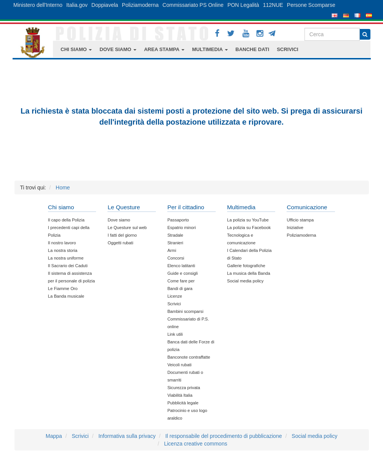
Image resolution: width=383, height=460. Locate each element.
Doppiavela (104, 5)
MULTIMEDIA (210, 49)
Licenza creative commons (195, 444)
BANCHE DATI (252, 49)
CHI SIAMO (76, 49)
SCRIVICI (287, 49)
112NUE (273, 5)
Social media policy (314, 436)
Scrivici (80, 436)
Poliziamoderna (140, 5)
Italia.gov (77, 5)
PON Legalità (243, 5)
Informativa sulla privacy (126, 436)
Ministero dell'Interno (37, 5)
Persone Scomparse (311, 5)
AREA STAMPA (164, 49)
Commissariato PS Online (192, 5)
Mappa (54, 436)
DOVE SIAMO (117, 49)
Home (63, 187)
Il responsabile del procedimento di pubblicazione (223, 436)
